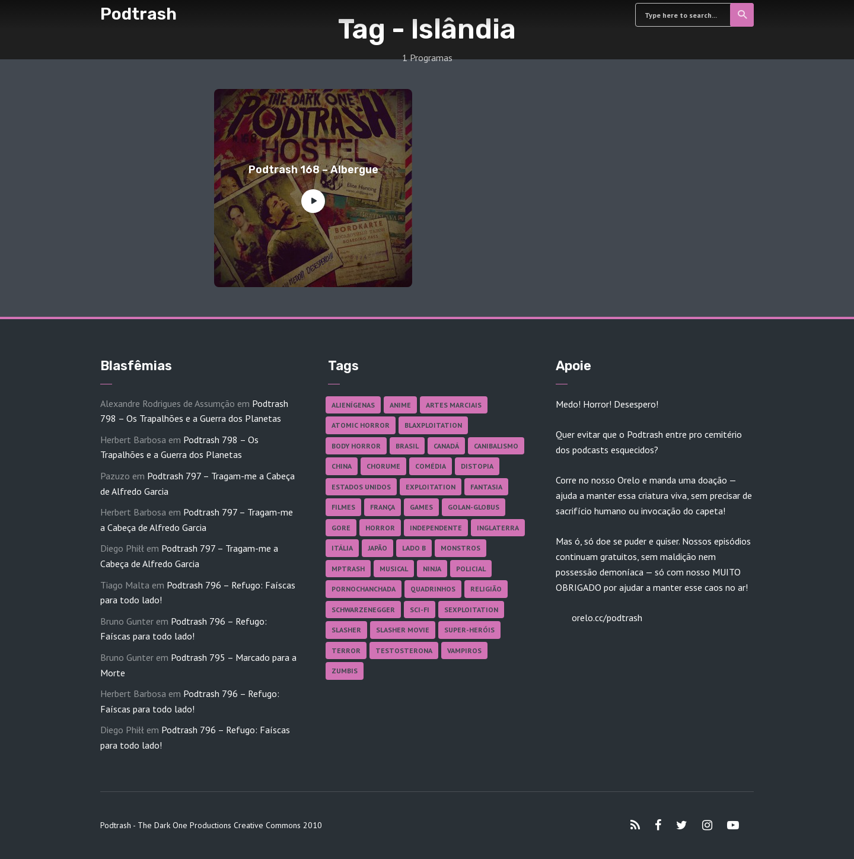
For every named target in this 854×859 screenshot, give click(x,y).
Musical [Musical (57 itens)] (394, 568)
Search (742, 15)
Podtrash (138, 14)
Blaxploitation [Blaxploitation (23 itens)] (433, 425)
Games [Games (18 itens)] (421, 506)
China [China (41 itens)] (342, 466)
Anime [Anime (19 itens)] (400, 404)
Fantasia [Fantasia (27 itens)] (486, 486)
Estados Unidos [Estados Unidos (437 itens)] (361, 486)
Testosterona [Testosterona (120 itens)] (403, 650)
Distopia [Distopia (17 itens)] (477, 466)
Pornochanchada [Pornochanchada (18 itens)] (364, 588)
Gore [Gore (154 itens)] (341, 527)
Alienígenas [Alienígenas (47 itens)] (353, 404)
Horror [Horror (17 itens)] (380, 527)
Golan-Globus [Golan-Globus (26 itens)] (473, 506)
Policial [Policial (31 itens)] (471, 568)
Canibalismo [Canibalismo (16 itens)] (496, 445)
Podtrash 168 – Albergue (313, 169)
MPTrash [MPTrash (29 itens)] (348, 568)
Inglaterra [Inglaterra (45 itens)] (498, 527)
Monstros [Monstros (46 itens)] (460, 547)
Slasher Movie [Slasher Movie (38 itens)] (402, 629)
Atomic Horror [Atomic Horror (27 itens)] (361, 425)
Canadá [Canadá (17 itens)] (446, 445)
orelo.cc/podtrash (605, 617)
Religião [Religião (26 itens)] (486, 588)
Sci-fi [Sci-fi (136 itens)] (419, 609)
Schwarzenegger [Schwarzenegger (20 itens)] (363, 609)
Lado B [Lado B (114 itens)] (414, 547)
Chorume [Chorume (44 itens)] (383, 466)
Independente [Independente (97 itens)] (436, 527)
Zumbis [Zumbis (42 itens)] (345, 670)
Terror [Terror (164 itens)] (346, 650)
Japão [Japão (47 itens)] (377, 547)
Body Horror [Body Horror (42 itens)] (356, 445)
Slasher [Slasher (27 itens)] (346, 629)
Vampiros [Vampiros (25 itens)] (464, 650)
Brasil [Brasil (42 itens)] (407, 445)
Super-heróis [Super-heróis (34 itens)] (469, 629)
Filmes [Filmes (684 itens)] (343, 506)
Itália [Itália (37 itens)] (342, 547)
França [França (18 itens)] (382, 506)
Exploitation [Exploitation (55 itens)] (430, 486)
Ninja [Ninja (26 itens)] (432, 568)
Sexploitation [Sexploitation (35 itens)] (471, 609)
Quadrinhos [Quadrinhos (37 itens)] (432, 588)
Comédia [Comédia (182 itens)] (430, 466)
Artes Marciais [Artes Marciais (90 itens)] (454, 404)
